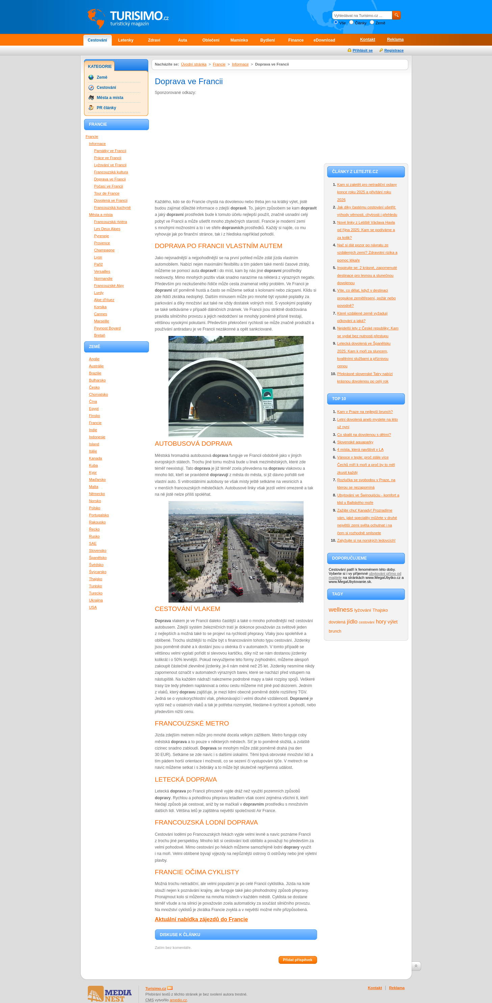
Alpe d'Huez (104, 300)
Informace (240, 64)
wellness (341, 609)
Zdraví (154, 40)
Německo (97, 494)
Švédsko (96, 565)
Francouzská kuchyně (112, 207)
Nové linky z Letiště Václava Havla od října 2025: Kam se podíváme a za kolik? (366, 230)
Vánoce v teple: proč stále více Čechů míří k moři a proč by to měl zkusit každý (366, 464)
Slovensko (98, 550)
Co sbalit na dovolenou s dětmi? (364, 435)
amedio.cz (178, 1000)
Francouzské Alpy (109, 286)
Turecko (96, 593)
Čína (93, 401)
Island (94, 444)
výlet (393, 622)
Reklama (395, 39)
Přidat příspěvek (297, 960)
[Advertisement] (211, 146)
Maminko (239, 40)
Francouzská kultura (111, 172)
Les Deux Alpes (107, 229)
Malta (93, 487)
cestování (366, 622)
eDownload (324, 40)
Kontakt (367, 39)
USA (93, 607)
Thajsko (380, 610)
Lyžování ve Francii (110, 165)
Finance (296, 40)
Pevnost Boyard (107, 328)
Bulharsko (97, 380)
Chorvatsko (98, 394)
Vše (342, 23)
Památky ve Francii (110, 151)
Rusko (94, 536)
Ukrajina (96, 600)
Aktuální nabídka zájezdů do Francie (201, 919)
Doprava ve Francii (110, 179)
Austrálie (96, 366)
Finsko (94, 416)
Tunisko (95, 586)
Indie (93, 430)
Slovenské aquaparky (355, 442)
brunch (335, 631)
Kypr (93, 472)
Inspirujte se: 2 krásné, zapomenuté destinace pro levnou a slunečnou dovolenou (367, 275)
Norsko (95, 501)
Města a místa (110, 97)
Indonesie (97, 437)
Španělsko (98, 558)
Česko (94, 387)
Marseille (101, 321)
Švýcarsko (98, 572)
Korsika (100, 307)
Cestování (97, 40)
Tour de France (107, 193)
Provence (102, 243)
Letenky (125, 40)
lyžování (362, 610)
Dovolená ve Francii (111, 200)
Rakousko (97, 522)
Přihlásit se (363, 50)
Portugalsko (99, 515)
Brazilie (95, 373)
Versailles (102, 271)
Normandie (103, 278)
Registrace (394, 50)
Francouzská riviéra (110, 222)
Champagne (104, 250)
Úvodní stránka (193, 64)
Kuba (93, 465)
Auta (182, 40)
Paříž (98, 264)
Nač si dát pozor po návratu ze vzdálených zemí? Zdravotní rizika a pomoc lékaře (367, 252)
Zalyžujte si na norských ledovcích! (366, 540)
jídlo (352, 621)
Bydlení (267, 40)
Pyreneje (101, 236)
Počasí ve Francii (108, 186)
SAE (93, 543)
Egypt (94, 409)
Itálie (93, 451)
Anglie (94, 359)
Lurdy (99, 293)
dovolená (337, 622)
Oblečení (210, 40)
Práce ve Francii (108, 158)
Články (360, 23)
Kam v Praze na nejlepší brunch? (365, 412)
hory (381, 622)
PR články (106, 107)
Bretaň (99, 335)
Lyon (98, 257)
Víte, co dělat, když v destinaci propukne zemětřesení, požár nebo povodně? (366, 298)
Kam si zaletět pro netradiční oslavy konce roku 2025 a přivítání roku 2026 (367, 192)
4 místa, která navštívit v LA (360, 449)
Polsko (95, 508)
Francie (219, 64)
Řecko (94, 529)
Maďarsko (97, 480)
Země (380, 23)
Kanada (95, 458)
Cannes (100, 314)
